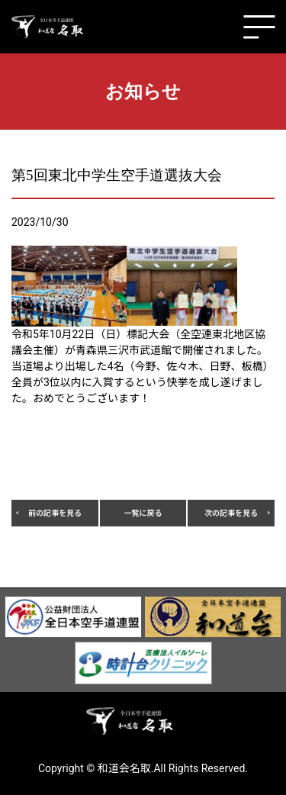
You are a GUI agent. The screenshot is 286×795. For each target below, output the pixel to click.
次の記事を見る (231, 513)
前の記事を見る (55, 513)
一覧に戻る (143, 513)
